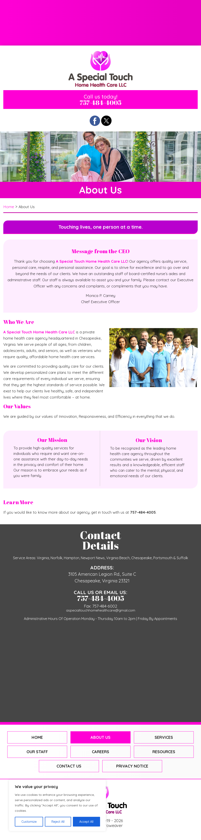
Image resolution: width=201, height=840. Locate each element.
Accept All (86, 822)
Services (167, 9)
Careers (100, 22)
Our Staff (34, 22)
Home (34, 9)
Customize (29, 822)
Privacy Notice (132, 766)
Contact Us (101, 36)
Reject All (57, 822)
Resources (166, 22)
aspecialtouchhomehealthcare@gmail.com (100, 610)
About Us (100, 9)
